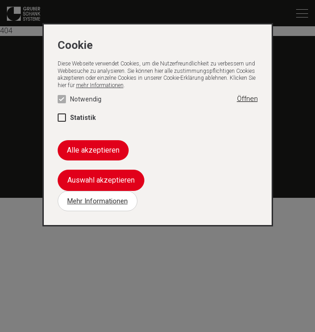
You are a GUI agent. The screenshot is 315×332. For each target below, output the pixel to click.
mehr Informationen (100, 85)
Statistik (77, 117)
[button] (247, 99)
